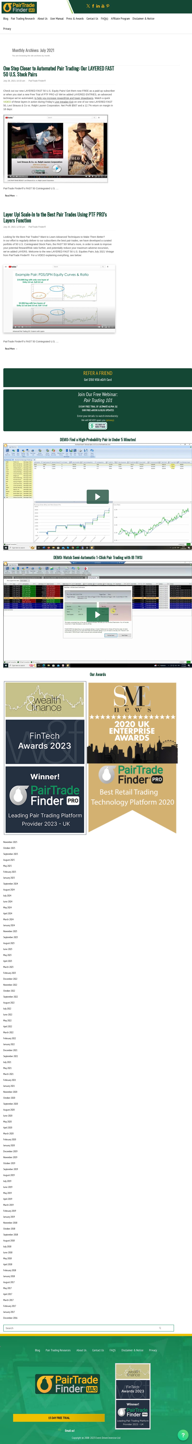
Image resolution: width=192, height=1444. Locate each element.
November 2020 (10, 1091)
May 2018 (7, 1258)
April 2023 (7, 961)
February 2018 (9, 1270)
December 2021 (10, 1050)
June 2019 (7, 1187)
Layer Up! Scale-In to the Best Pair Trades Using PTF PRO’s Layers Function (55, 217)
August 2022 (9, 1002)
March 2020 (8, 1133)
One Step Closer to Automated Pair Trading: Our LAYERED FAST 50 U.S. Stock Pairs (58, 71)
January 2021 (9, 1085)
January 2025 (9, 877)
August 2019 (9, 1175)
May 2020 (7, 1121)
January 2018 (9, 1276)
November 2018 (10, 1222)
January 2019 (9, 1216)
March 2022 (8, 1032)
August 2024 (9, 889)
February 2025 (9, 871)
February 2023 (9, 972)
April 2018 (7, 1264)
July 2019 (7, 1181)
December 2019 (10, 1151)
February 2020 (9, 1139)
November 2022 (10, 984)
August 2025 (9, 859)
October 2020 (9, 1097)
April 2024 (7, 913)
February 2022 (9, 1038)
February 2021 (9, 1080)
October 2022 (9, 990)
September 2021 (10, 1056)
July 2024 (7, 895)
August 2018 (9, 1240)
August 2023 (9, 943)
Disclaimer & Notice (143, 18)
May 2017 (7, 1288)
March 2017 (8, 1300)
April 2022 (7, 1026)
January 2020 (9, 1145)
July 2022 (7, 1008)
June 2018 (7, 1252)
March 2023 (8, 966)
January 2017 (9, 1311)
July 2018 (7, 1246)
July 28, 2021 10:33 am (14, 81)
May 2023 (7, 955)
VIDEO (7, 101)
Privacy (7, 29)
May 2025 (7, 865)
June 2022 (7, 1014)
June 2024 (7, 901)
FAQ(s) (104, 18)
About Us (43, 18)
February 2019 (9, 1210)
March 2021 (8, 1074)
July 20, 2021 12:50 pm (14, 227)
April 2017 (7, 1294)
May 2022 (7, 1020)
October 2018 (9, 1228)
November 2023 (10, 931)
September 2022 (10, 996)
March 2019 (8, 1204)
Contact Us (92, 18)
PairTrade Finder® (37, 81)
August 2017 (9, 1282)
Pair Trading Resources (58, 1350)
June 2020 (7, 1115)
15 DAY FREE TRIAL (59, 1418)
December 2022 (10, 978)
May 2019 (7, 1193)
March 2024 (8, 919)
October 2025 (9, 848)
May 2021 (7, 1068)
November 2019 (10, 1157)
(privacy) (110, 420)
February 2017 (9, 1306)
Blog (5, 18)
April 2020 (7, 1127)
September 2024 (10, 883)
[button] (98, 497)
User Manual (57, 18)
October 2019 (9, 1163)
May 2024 (7, 907)
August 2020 (9, 1109)
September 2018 (10, 1234)
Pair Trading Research (23, 18)
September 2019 (10, 1169)
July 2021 (7, 1062)
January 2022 (9, 1044)
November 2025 (10, 842)
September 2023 (10, 937)
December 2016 (10, 1317)
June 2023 (7, 949)
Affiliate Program (120, 18)
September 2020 (10, 1103)
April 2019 (7, 1198)
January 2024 (9, 925)
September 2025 (10, 853)
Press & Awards (75, 18)
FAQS (113, 1350)
